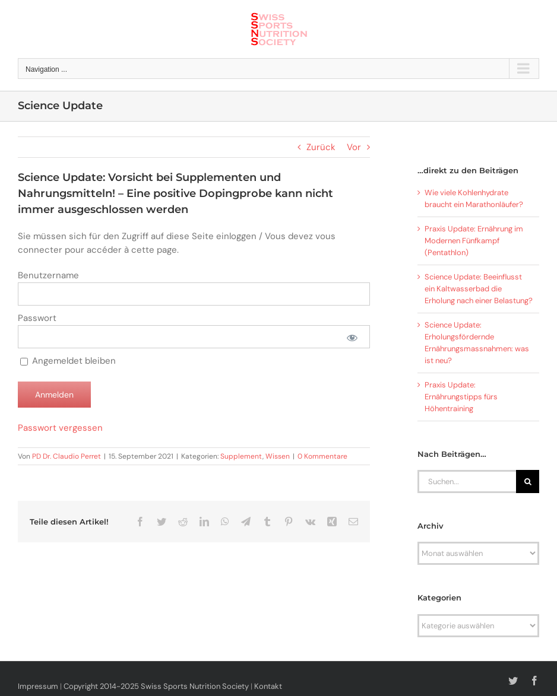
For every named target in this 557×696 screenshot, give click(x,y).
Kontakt (268, 686)
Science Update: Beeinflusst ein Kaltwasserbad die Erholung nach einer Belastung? (479, 289)
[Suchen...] (466, 481)
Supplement (241, 456)
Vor (354, 147)
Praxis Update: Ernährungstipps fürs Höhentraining (461, 397)
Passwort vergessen (60, 428)
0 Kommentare (322, 456)
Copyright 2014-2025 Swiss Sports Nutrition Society (156, 686)
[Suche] (527, 481)
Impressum (38, 686)
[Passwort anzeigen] (351, 336)
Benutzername (48, 275)
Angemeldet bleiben (68, 361)
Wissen (277, 456)
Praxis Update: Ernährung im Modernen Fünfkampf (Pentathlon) (474, 241)
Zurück (321, 147)
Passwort (37, 318)
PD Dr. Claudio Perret (66, 456)
